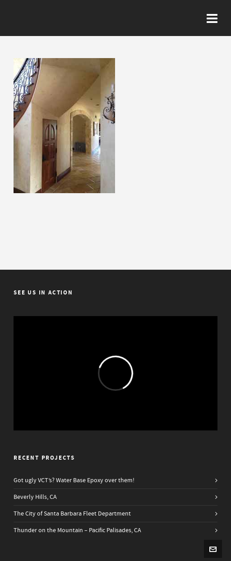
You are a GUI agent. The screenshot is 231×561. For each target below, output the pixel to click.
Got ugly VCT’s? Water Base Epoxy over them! (74, 480)
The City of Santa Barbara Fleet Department (72, 514)
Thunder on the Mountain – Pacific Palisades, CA (77, 530)
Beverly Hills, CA (35, 497)
